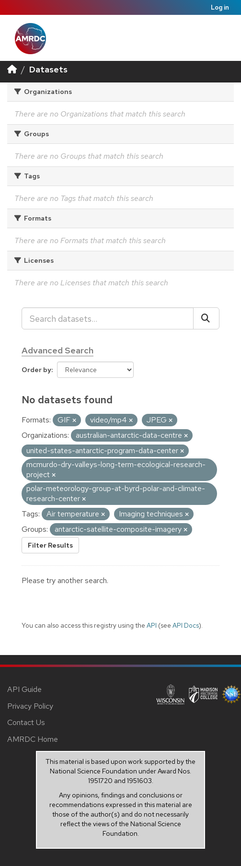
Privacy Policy (30, 706)
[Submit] (206, 318)
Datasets (48, 69)
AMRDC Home (32, 739)
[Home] (12, 69)
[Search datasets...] (108, 318)
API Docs (185, 625)
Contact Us (26, 722)
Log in (220, 7)
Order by (36, 369)
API (152, 625)
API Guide (24, 689)
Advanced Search (57, 350)
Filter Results (50, 545)
